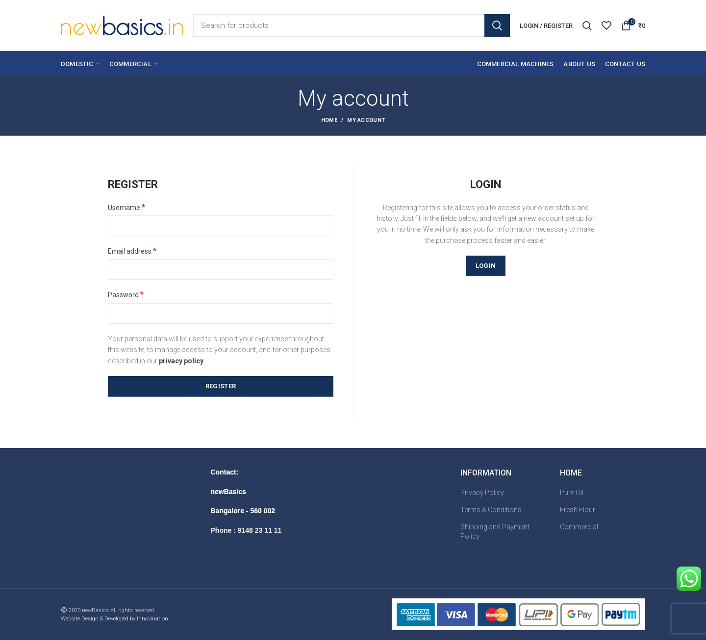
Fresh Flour (577, 510)
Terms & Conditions (491, 510)
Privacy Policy (482, 493)
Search (497, 25)
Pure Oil (571, 493)
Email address (132, 251)
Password (126, 294)
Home (329, 120)
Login (486, 265)
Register (220, 386)
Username (126, 207)
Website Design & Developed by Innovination (114, 619)
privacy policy (181, 361)
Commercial (579, 527)
